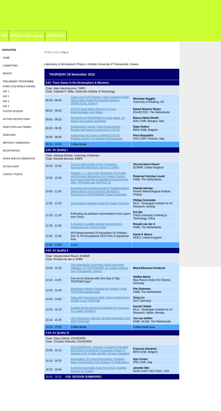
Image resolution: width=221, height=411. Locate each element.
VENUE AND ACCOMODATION (18, 158)
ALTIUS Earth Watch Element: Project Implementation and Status (93, 111)
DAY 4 (5, 106)
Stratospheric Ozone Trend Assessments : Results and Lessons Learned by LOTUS (96, 128)
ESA (4, 35)
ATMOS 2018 (51, 52)
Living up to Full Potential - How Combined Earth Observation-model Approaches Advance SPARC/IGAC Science (100, 100)
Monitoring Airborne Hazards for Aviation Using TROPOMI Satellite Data (99, 290)
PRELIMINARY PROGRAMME (18, 81)
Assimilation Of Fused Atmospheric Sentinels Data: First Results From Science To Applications (100, 361)
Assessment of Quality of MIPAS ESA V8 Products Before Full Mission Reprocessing (96, 137)
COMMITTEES (10, 65)
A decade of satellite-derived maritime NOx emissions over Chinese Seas (96, 226)
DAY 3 (5, 101)
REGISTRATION (11, 150)
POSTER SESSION (12, 111)
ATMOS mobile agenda (27, 35)
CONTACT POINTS (12, 174)
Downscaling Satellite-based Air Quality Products (100, 203)
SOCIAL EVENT (10, 166)
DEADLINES (9, 135)
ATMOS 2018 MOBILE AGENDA (18, 86)
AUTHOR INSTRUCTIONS (16, 119)
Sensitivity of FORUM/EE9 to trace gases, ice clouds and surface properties (98, 119)
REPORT (7, 73)
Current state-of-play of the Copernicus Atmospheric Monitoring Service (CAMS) (95, 166)
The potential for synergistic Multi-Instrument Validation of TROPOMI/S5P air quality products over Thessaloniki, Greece (99, 268)
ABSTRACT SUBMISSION (16, 143)
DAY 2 (5, 96)
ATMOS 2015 (56, 35)
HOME (6, 58)
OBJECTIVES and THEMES (16, 127)
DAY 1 (5, 91)
